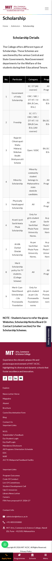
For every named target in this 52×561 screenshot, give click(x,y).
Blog (5, 417)
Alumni (6, 403)
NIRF (5, 456)
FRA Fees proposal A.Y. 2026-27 (16, 500)
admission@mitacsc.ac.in (17, 516)
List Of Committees (11, 482)
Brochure (7, 408)
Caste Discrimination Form (14, 412)
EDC (5, 453)
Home (5, 26)
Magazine (7, 398)
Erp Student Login (10, 438)
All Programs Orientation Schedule (18, 449)
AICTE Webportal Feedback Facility (18, 460)
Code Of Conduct (10, 479)
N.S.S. (5, 431)
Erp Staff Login (9, 442)
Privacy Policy (26, 551)
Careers (6, 497)
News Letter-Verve (11, 394)
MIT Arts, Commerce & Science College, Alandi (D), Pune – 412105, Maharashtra (26, 529)
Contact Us (8, 422)
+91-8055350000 (14, 522)
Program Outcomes (11, 475)
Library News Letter (11, 493)
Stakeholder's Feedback (13, 435)
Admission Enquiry (49, 336)
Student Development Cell (14, 486)
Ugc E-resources (10, 490)
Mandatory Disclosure (12, 445)
